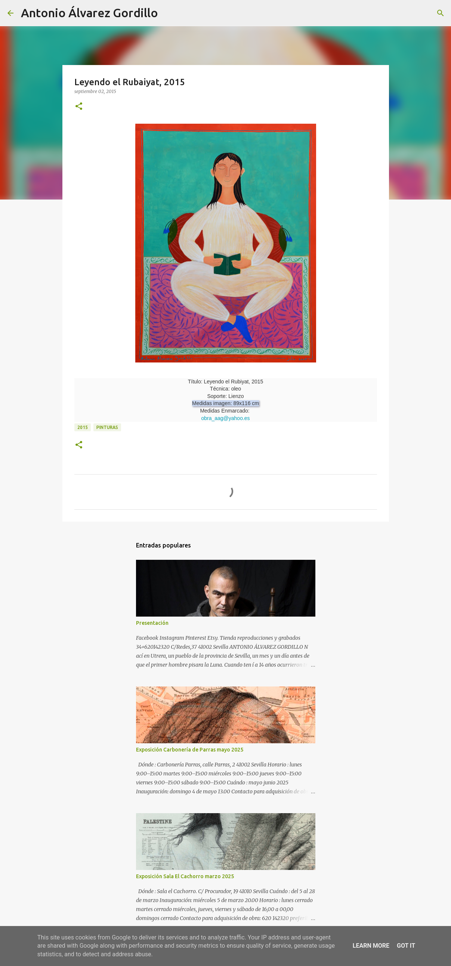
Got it (406, 945)
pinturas (107, 427)
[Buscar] (168, 13)
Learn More (371, 945)
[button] (78, 107)
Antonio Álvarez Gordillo (89, 12)
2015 (82, 427)
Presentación (152, 623)
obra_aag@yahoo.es (225, 418)
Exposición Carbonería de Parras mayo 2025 (189, 750)
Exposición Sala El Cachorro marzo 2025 (185, 876)
